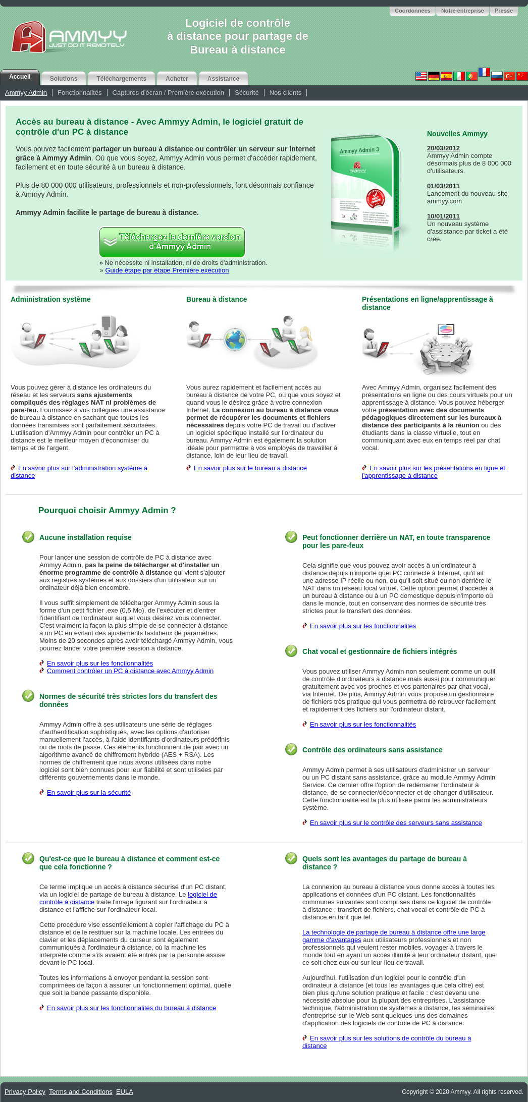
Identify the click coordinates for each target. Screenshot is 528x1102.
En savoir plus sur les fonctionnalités (100, 663)
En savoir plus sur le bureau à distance (250, 468)
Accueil (20, 76)
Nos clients (286, 92)
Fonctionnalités (79, 92)
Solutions (64, 78)
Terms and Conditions (81, 1091)
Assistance (223, 78)
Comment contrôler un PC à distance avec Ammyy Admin (130, 671)
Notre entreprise (462, 11)
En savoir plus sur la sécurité (89, 792)
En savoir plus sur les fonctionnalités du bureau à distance (131, 1008)
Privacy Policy (25, 1091)
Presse (504, 11)
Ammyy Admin (26, 92)
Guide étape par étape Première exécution (167, 270)
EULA (124, 1091)
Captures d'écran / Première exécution (168, 92)
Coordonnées (413, 11)
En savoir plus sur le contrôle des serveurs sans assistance (396, 822)
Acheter (177, 78)
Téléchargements (121, 78)
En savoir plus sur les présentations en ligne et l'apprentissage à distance (433, 471)
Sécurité (247, 92)
